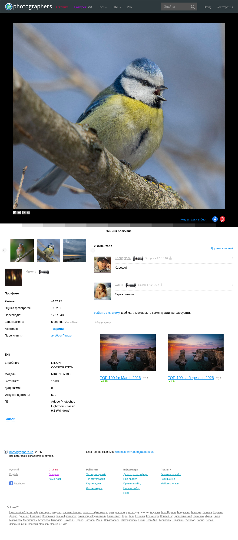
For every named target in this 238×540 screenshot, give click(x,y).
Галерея (83, 7)
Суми (141, 520)
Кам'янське (113, 516)
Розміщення (168, 478)
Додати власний (222, 248)
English (13, 474)
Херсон (210, 520)
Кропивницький (183, 516)
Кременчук (152, 516)
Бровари (196, 512)
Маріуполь (15, 520)
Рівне (99, 520)
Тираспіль (178, 520)
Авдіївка (155, 512)
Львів (217, 516)
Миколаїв (56, 520)
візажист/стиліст (72, 512)
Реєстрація (224, 7)
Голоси (10, 419)
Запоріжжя (48, 516)
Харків (200, 520)
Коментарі (55, 478)
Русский (14, 469)
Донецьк (24, 516)
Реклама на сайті (171, 474)
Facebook (17, 483)
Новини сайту (131, 488)
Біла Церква (168, 512)
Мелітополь (30, 520)
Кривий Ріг (166, 516)
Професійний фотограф (23, 512)
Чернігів (44, 524)
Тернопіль (165, 520)
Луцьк (208, 516)
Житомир (35, 516)
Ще (116, 7)
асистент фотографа (95, 512)
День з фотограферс (135, 474)
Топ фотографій (95, 478)
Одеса (79, 520)
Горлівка (218, 512)
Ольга (119, 285)
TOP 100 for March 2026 (120, 378)
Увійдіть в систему (106, 312)
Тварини (57, 328)
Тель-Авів (151, 520)
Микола (31, 271)
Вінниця (207, 512)
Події (126, 492)
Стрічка (62, 7)
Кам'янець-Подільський (92, 516)
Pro (129, 7)
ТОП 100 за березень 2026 (191, 378)
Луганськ (198, 516)
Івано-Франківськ (66, 516)
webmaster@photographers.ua (134, 451)
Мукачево (44, 520)
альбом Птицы (61, 335)
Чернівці (55, 524)
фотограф (45, 512)
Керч (124, 516)
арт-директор (117, 512)
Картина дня (93, 483)
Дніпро (13, 516)
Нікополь (69, 520)
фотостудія (132, 512)
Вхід (207, 7)
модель (57, 512)
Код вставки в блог (193, 219)
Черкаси (33, 524)
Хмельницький (17, 524)
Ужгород (190, 520)
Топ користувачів (96, 474)
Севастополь (111, 520)
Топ (102, 7)
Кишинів (140, 516)
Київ (131, 516)
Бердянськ (183, 512)
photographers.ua (21, 452)
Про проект (130, 478)
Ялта (64, 524)
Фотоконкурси (94, 488)
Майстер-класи (169, 483)
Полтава (90, 520)
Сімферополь (129, 520)
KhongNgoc (123, 258)
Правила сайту (132, 483)
